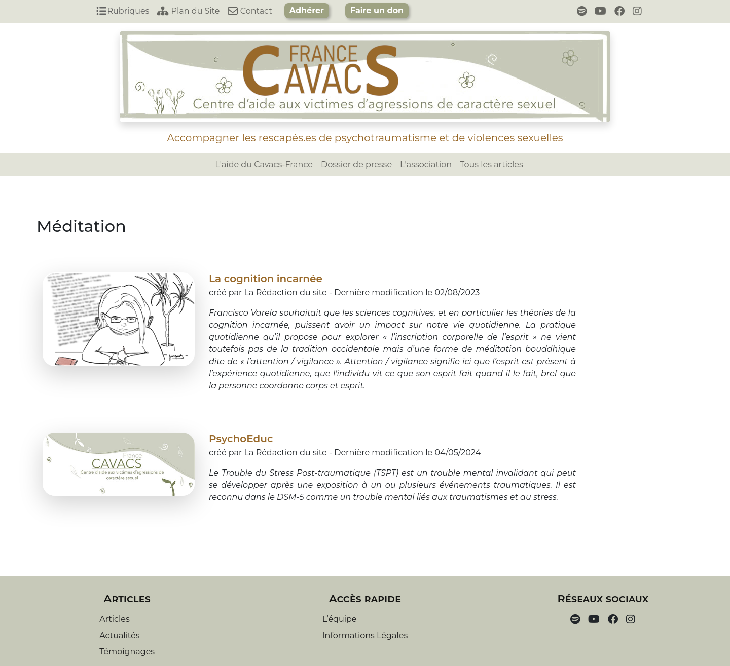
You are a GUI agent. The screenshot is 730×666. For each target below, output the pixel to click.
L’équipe (339, 619)
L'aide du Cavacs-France (264, 164)
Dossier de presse (356, 164)
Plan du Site (188, 11)
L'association (426, 164)
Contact (250, 11)
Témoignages (127, 651)
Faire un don (377, 10)
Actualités (119, 635)
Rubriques (122, 11)
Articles (114, 619)
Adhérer (306, 10)
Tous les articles (491, 164)
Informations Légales (365, 635)
